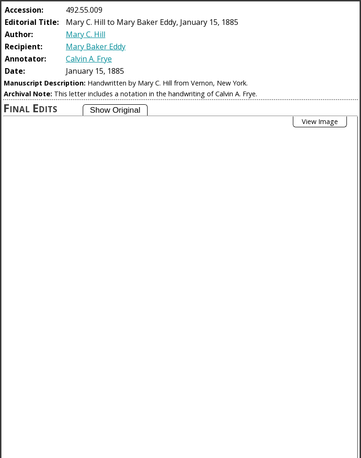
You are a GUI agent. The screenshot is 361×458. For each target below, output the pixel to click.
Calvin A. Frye (89, 59)
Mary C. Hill (85, 34)
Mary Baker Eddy (96, 46)
